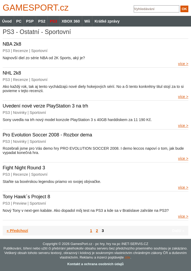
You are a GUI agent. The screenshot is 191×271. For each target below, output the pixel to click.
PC (18, 21)
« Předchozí (17, 231)
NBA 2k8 (12, 44)
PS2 (41, 21)
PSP (30, 21)
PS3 (53, 21)
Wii (87, 21)
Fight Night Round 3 (24, 167)
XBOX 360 (71, 21)
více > (183, 64)
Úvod (7, 21)
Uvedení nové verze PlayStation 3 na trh (45, 106)
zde (127, 257)
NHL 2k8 (12, 73)
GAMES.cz (34, 7)
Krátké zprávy (106, 21)
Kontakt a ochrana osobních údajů (95, 264)
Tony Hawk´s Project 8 (26, 196)
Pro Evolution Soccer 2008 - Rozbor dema (47, 134)
